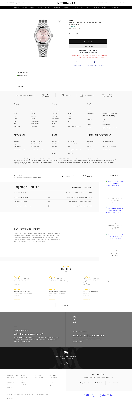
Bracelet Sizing (52, 375)
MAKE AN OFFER (88, 46)
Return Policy (10, 377)
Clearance (115, 7)
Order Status (38, 375)
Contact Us (9, 387)
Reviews (23, 382)
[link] (77, 63)
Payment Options (11, 382)
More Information (78, 341)
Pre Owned (105, 7)
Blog (49, 385)
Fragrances (57, 7)
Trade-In (96, 7)
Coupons (50, 382)
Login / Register (39, 377)
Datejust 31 (78, 12)
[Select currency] (15, 398)
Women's (39, 7)
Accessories (67, 7)
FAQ (22, 380)
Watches (24, 7)
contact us (84, 57)
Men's (32, 7)
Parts (76, 7)
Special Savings (85, 7)
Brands (16, 7)
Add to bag (88, 41)
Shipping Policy (10, 380)
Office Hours (24, 377)
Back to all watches (45, 12)
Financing (9, 385)
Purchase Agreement (41, 394)
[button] (122, 3)
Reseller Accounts (25, 385)
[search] (99, 2)
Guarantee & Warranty (12, 375)
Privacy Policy (29, 394)
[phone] (25, 3)
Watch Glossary (52, 377)
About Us (23, 375)
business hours (37, 177)
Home (55, 12)
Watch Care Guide (53, 380)
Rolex (70, 12)
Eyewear (47, 7)
